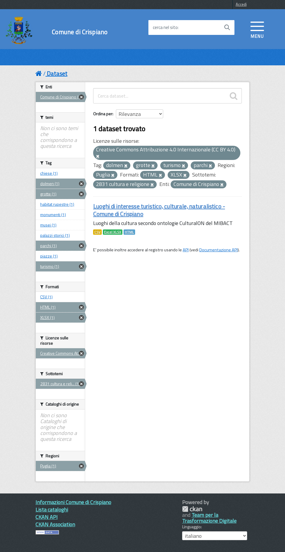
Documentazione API (218, 250)
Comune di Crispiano (79, 32)
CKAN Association (55, 524)
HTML (129, 232)
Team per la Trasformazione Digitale (209, 518)
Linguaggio (191, 527)
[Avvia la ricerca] (227, 27)
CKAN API (46, 517)
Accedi (241, 4)
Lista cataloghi (51, 510)
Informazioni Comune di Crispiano (73, 502)
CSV (97, 232)
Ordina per (102, 114)
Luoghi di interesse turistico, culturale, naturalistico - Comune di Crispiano (159, 210)
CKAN (192, 509)
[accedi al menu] (257, 29)
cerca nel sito (165, 27)
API (186, 250)
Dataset (57, 73)
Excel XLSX (112, 232)
